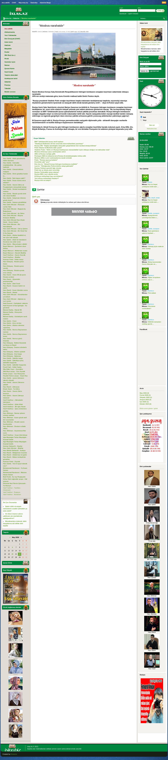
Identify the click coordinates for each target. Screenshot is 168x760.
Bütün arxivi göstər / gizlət (149, 408)
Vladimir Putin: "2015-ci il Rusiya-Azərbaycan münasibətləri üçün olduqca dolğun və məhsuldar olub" (72, 150)
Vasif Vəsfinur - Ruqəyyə (11, 492)
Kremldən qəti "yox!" (42, 162)
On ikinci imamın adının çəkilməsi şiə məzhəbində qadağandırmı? (13, 516)
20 (12, 554)
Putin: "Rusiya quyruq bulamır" (46, 160)
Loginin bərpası (133, 13)
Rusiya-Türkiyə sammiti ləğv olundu (47, 168)
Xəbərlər (51, 31)
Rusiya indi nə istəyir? (42, 180)
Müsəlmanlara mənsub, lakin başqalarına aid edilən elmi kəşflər (151, 44)
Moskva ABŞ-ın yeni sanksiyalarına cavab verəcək (53, 158)
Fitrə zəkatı (152, 293)
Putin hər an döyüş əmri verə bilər (47, 170)
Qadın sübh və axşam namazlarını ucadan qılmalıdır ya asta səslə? (15, 509)
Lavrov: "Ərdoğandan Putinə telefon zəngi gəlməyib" (54, 166)
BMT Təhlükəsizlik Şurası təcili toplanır (48, 141)
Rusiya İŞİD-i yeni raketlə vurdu (46, 174)
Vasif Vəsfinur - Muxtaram (12, 494)
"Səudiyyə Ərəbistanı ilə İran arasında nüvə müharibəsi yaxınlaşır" (59, 143)
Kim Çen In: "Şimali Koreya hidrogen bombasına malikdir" (56, 164)
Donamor (14, 754)
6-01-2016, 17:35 (64, 31)
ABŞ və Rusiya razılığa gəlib (44, 154)
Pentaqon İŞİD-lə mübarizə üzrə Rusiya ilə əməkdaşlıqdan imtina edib (60, 156)
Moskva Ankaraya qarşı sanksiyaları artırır (50, 152)
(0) (79, 31)
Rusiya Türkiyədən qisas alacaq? (46, 172)
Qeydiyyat (122, 13)
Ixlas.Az (30, 746)
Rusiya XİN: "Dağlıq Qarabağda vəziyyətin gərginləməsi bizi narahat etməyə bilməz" (65, 146)
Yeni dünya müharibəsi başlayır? (46, 178)
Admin (40, 31)
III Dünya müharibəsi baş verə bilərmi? (48, 176)
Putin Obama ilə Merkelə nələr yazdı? (48, 148)
